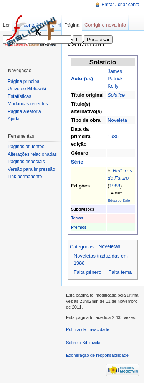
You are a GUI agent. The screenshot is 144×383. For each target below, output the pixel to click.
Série (77, 162)
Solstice (116, 95)
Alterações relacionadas (32, 154)
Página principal (24, 81)
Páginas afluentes (26, 146)
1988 (114, 186)
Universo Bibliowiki (27, 88)
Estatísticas (19, 96)
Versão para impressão (31, 169)
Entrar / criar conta (120, 4)
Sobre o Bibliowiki (83, 342)
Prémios (78, 227)
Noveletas (109, 246)
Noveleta (117, 120)
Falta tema (120, 272)
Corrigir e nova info (105, 25)
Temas (77, 218)
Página (71, 25)
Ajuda (14, 118)
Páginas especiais (26, 161)
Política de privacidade (87, 329)
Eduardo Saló (119, 200)
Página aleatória (24, 111)
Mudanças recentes (28, 103)
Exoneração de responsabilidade (97, 355)
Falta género (87, 272)
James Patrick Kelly (115, 78)
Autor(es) (82, 78)
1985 (113, 136)
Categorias (82, 246)
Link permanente (25, 176)
